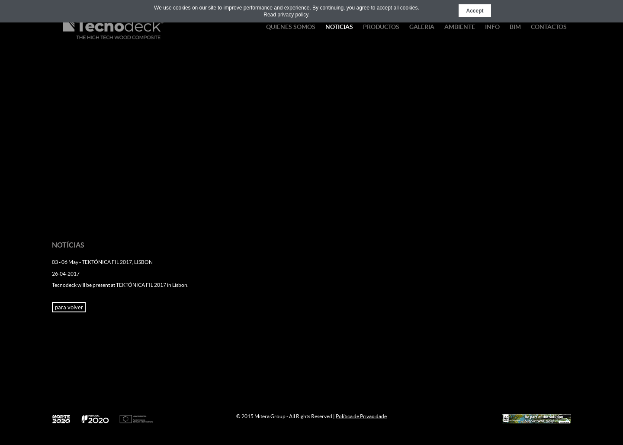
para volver (69, 307)
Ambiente (459, 26)
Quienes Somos (290, 26)
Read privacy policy (285, 15)
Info (492, 26)
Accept (474, 11)
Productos (381, 26)
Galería (421, 26)
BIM (515, 26)
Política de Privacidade (361, 416)
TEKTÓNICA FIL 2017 (141, 285)
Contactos (549, 26)
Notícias (339, 26)
